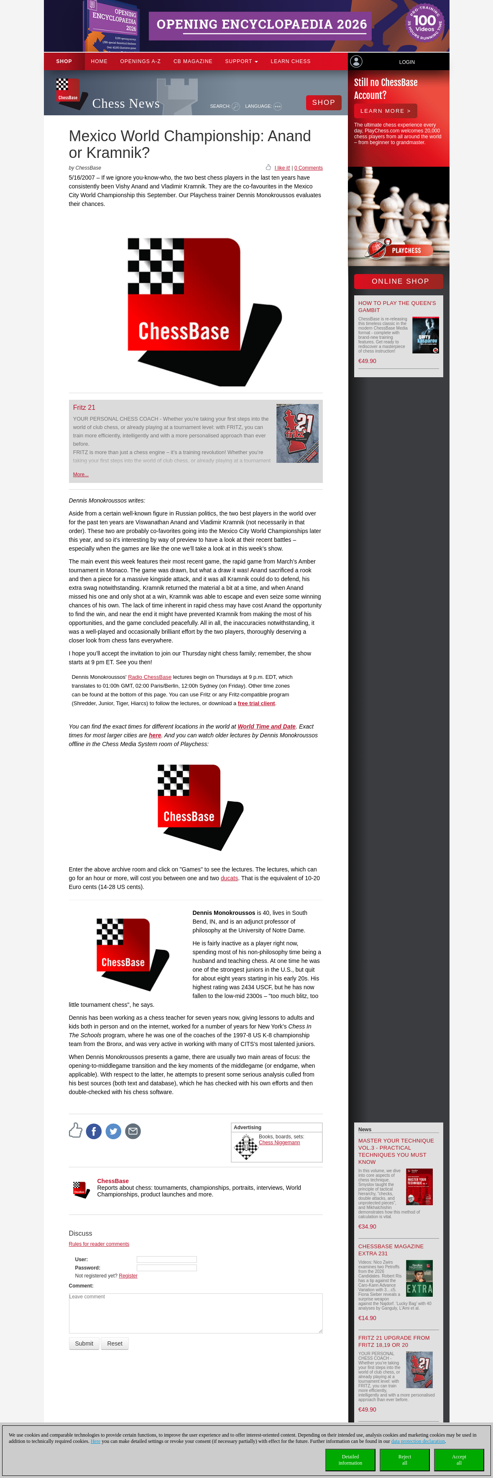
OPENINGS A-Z (140, 61)
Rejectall (404, 1460)
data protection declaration (418, 1441)
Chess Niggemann (279, 1142)
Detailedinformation (351, 1460)
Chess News (126, 103)
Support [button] (241, 61)
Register (128, 1276)
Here (95, 1441)
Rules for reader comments (99, 1244)
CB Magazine (193, 61)
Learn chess (291, 61)
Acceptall (459, 1460)
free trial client (256, 703)
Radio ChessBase (149, 677)
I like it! (282, 168)
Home (99, 61)
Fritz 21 (84, 407)
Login (407, 62)
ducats (229, 878)
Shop (64, 61)
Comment (80, 1286)
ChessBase (113, 1181)
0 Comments (308, 168)
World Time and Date (267, 726)
